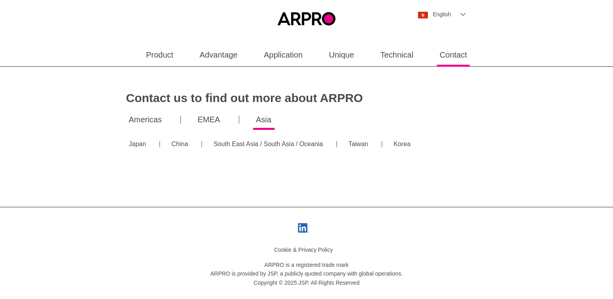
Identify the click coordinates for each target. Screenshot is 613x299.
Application (283, 54)
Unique (341, 54)
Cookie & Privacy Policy (303, 250)
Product (159, 54)
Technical (396, 54)
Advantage (219, 54)
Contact (453, 54)
